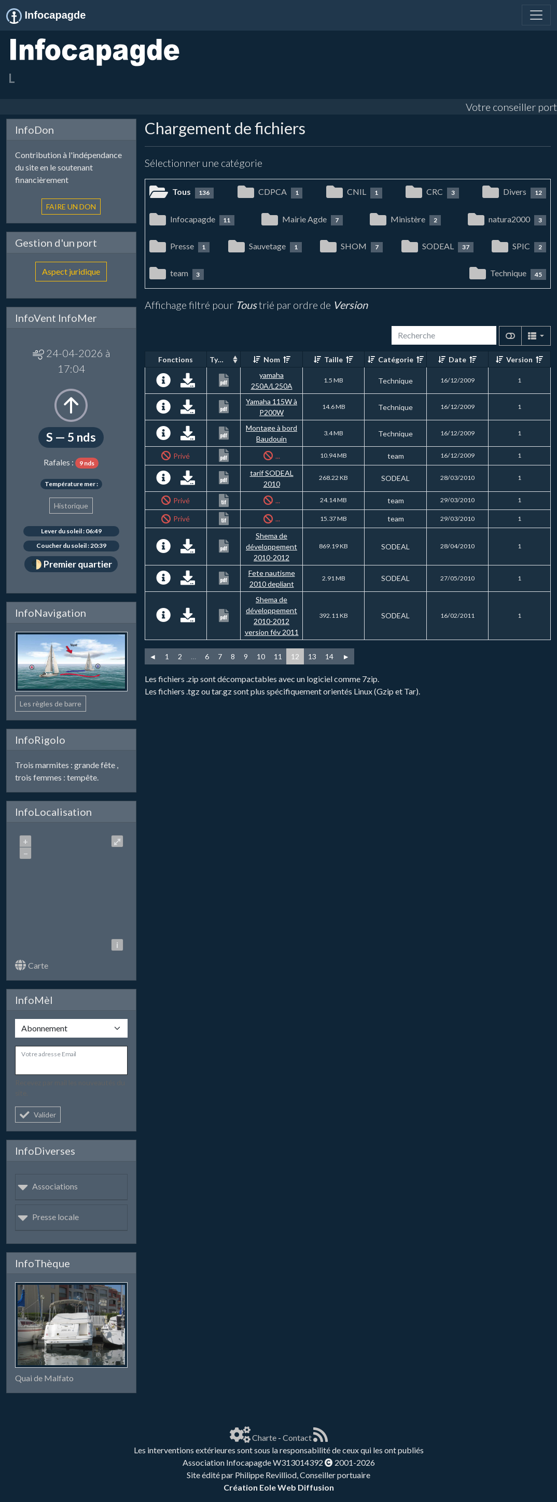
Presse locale (48, 1217)
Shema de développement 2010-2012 (271, 546)
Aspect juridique (71, 271)
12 (295, 656)
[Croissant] (256, 359)
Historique (71, 505)
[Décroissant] (286, 359)
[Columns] (536, 336)
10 (261, 656)
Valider (38, 1114)
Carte (31, 965)
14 (329, 656)
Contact (297, 1437)
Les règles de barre (50, 703)
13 (312, 656)
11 (278, 656)
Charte (264, 1437)
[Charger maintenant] (187, 382)
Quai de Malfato (44, 1378)
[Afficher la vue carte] (510, 336)
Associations (48, 1186)
